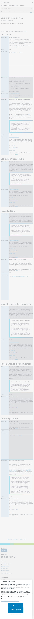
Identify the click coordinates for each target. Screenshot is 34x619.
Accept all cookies (8, 611)
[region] (16, 601)
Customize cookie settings (16, 614)
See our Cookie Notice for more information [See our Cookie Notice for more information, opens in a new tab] (10, 605)
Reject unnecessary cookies (23, 610)
